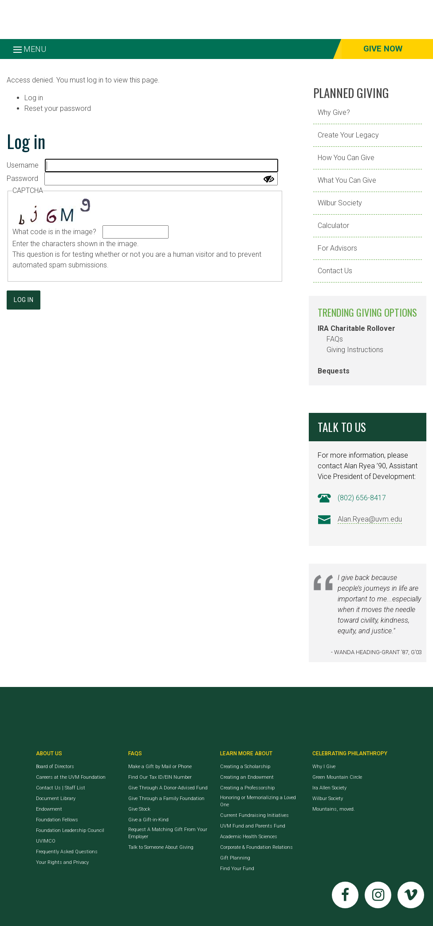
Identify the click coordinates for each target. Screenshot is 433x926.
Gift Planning (235, 858)
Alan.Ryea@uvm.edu (370, 519)
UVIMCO (45, 841)
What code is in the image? (54, 232)
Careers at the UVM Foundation (71, 777)
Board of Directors (55, 766)
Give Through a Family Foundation (166, 798)
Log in (33, 98)
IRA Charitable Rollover (356, 328)
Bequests (334, 371)
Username (23, 165)
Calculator (333, 225)
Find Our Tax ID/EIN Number (160, 777)
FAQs (335, 339)
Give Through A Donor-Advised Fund (168, 788)
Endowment (49, 809)
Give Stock (139, 809)
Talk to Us (342, 427)
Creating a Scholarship (245, 766)
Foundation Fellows (57, 820)
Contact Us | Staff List (60, 788)
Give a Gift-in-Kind (148, 820)
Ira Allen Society (329, 788)
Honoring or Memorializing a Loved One (258, 801)
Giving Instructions (355, 349)
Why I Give (323, 766)
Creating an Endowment (247, 777)
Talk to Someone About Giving (160, 847)
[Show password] (269, 179)
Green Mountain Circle (337, 777)
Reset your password (57, 108)
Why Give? (334, 112)
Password (22, 178)
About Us (49, 753)
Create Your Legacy (348, 135)
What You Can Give (347, 180)
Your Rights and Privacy (62, 862)
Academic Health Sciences (248, 837)
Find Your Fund (237, 868)
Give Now (382, 49)
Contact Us (335, 271)
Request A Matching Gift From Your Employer (167, 833)
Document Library (55, 798)
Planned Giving (351, 92)
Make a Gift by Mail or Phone (160, 766)
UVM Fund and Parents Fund (252, 826)
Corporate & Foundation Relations (256, 847)
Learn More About (246, 753)
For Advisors (337, 248)
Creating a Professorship (247, 788)
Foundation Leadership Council (70, 830)
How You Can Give (346, 157)
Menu (29, 49)
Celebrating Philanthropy (349, 753)
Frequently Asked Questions (67, 852)
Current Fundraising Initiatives (254, 815)
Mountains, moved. (333, 809)
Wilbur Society (340, 203)
